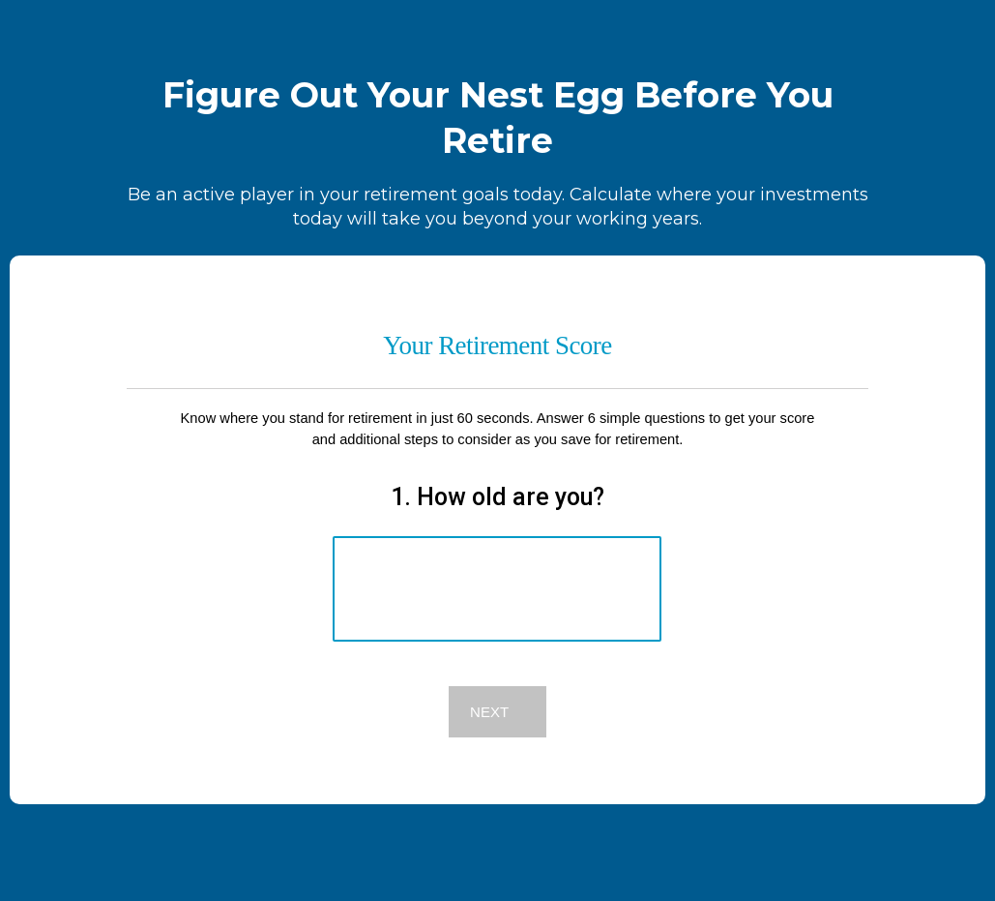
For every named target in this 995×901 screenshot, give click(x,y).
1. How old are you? (497, 497)
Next (489, 712)
